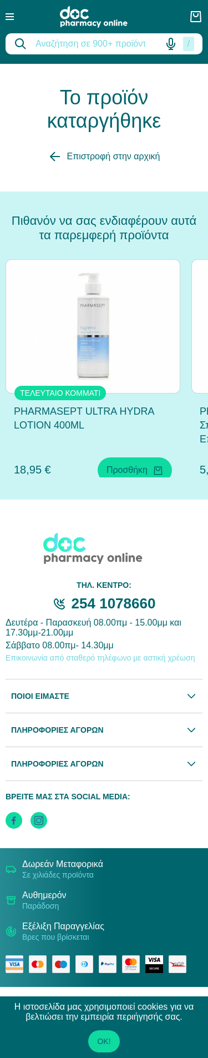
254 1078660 (114, 603)
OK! (103, 1041)
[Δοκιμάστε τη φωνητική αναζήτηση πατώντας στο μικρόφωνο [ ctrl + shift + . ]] (170, 44)
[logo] (101, 17)
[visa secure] (157, 964)
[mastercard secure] (133, 964)
